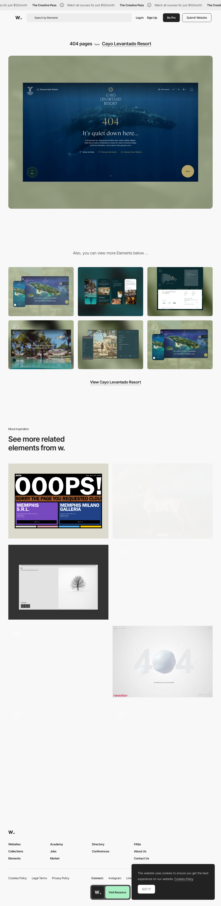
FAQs (137, 844)
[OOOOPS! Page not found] (58, 501)
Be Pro (171, 17)
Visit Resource (117, 892)
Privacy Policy (60, 878)
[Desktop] (41, 291)
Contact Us (141, 858)
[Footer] (180, 291)
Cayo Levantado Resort (126, 43)
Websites (14, 844)
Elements (14, 858)
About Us (140, 851)
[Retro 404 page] (58, 744)
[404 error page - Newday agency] (163, 661)
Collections (15, 851)
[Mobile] (110, 291)
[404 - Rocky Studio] (163, 582)
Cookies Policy (17, 878)
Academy (56, 844)
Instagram (115, 878)
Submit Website (197, 17)
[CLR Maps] (180, 344)
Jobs (53, 851)
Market (55, 858)
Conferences (100, 851)
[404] (58, 582)
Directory (98, 844)
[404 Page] (163, 501)
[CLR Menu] (110, 344)
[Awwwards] (18, 17)
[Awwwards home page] (98, 892)
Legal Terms (39, 878)
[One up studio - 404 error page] (163, 743)
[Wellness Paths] (41, 344)
